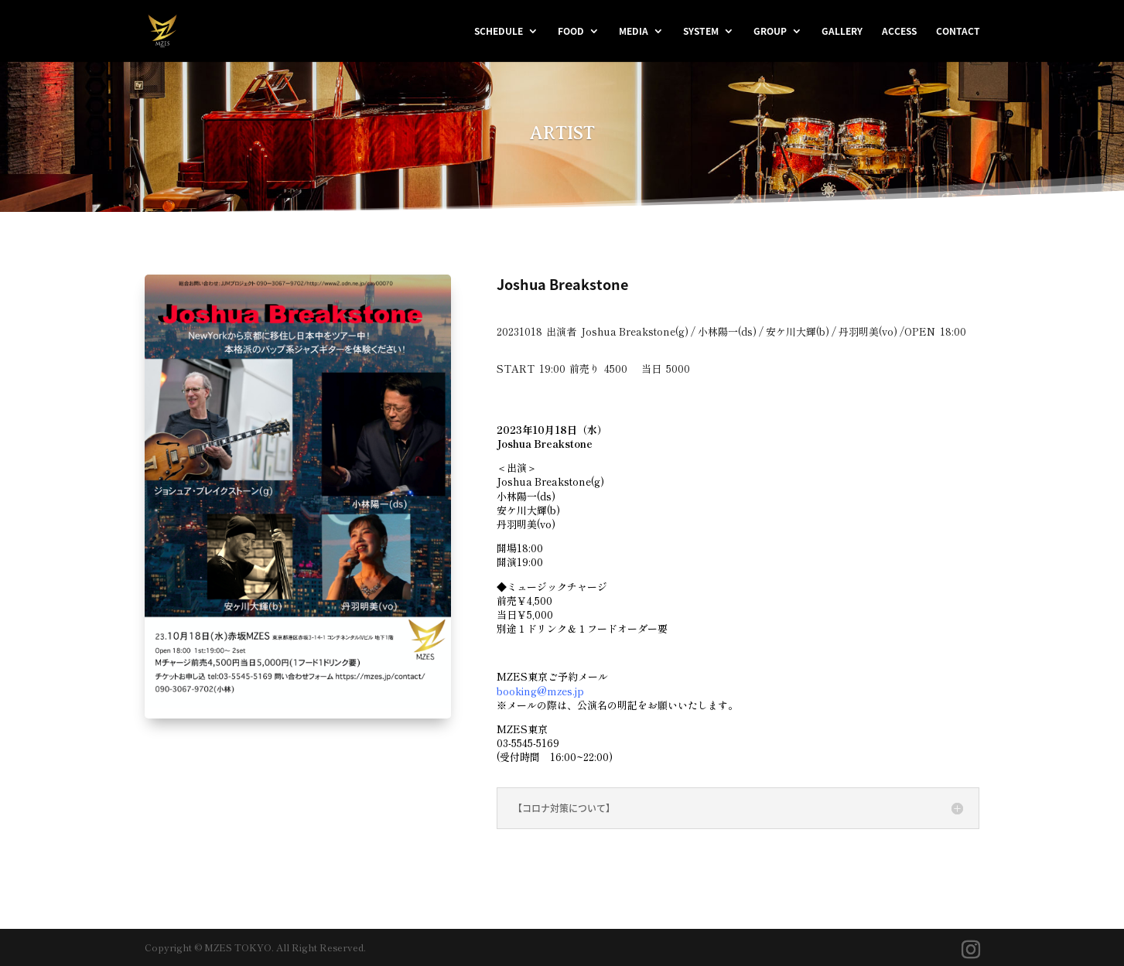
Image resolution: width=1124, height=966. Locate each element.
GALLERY (842, 32)
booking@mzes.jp (540, 691)
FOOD (571, 32)
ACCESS (899, 32)
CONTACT (958, 32)
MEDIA (633, 32)
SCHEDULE (498, 32)
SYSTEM (701, 32)
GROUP (770, 32)
